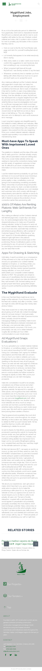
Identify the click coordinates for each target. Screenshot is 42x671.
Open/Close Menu (4, 4)
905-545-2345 (11, 649)
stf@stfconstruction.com (11, 651)
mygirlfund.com (21, 398)
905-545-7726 (11, 646)
